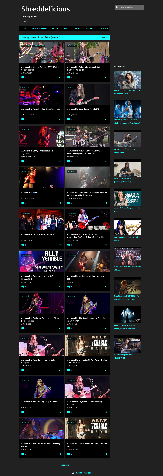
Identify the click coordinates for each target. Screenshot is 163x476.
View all (105, 37)
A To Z (65, 28)
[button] (60, 77)
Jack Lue (54, 28)
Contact (76, 28)
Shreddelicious (45, 9)
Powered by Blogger (81, 473)
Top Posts (103, 28)
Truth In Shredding (38, 28)
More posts (64, 465)
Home (23, 28)
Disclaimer (89, 28)
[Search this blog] (131, 7)
